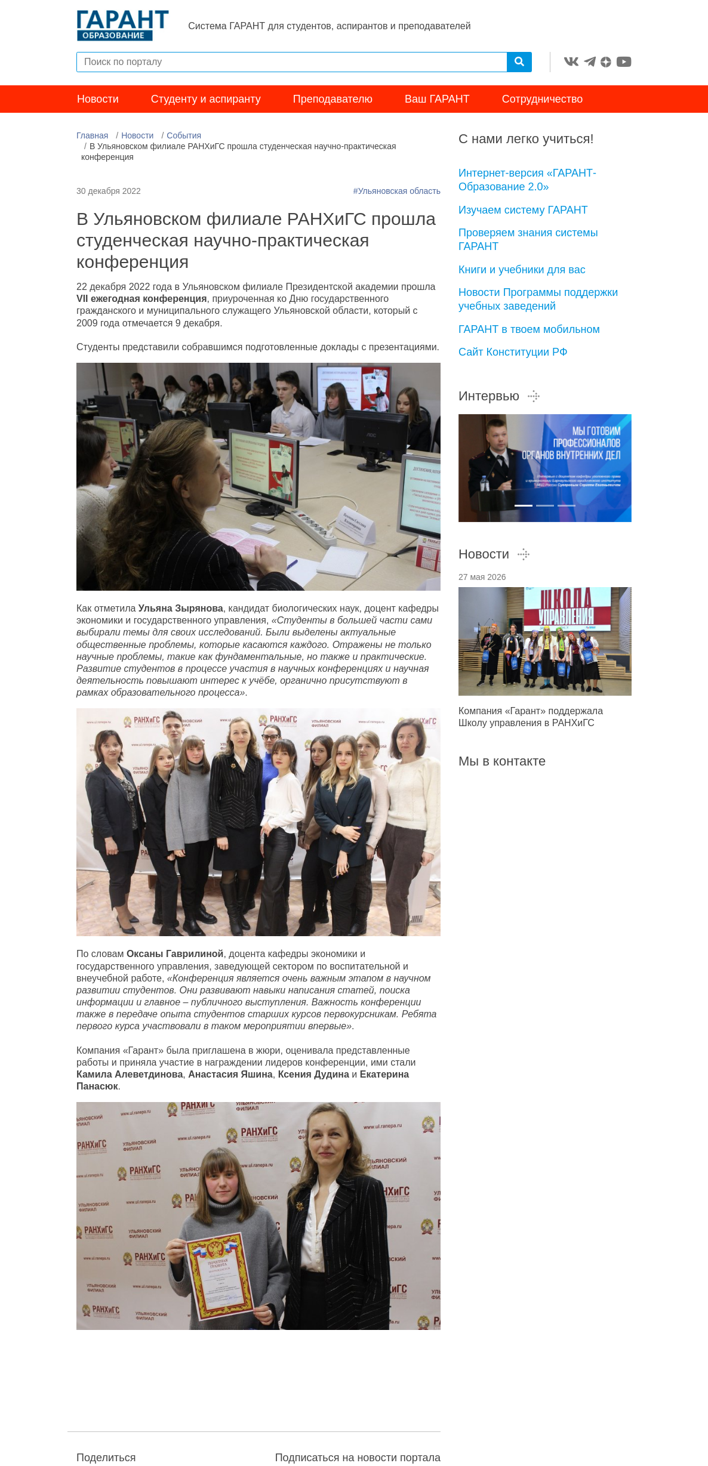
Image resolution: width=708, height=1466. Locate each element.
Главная (92, 136)
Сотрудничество (542, 100)
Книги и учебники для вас (522, 270)
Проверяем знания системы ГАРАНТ (528, 241)
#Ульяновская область (397, 192)
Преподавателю (333, 100)
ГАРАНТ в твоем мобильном (529, 330)
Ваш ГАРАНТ (437, 100)
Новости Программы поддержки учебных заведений (538, 300)
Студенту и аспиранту (206, 100)
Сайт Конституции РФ (513, 353)
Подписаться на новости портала (358, 1459)
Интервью (499, 397)
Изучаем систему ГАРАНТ (523, 211)
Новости (98, 100)
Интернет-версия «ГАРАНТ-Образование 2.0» (527, 181)
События (184, 136)
